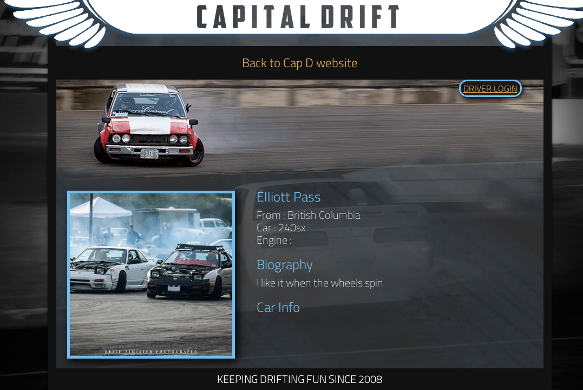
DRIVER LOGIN (490, 88)
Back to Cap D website (300, 62)
